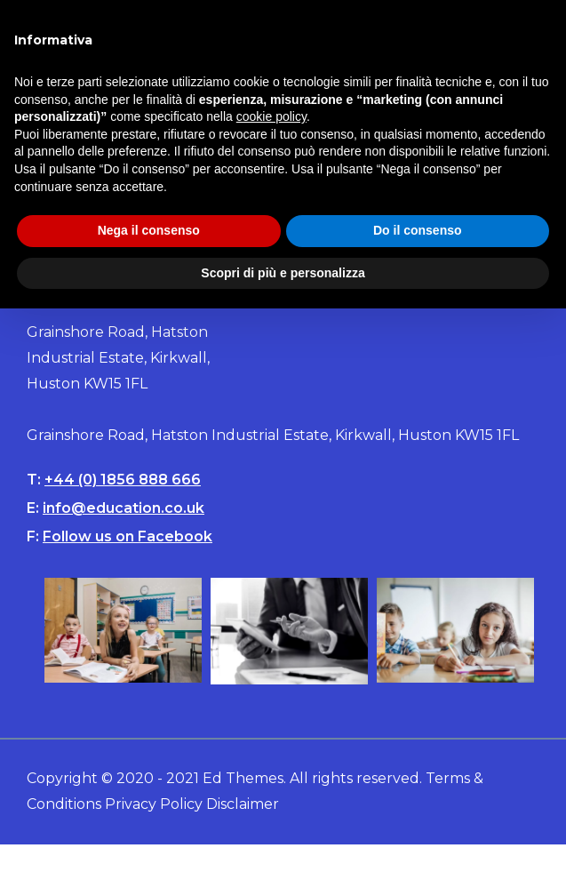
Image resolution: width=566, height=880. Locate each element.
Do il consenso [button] (417, 230)
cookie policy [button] (271, 116)
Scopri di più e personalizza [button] (282, 273)
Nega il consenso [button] (149, 230)
